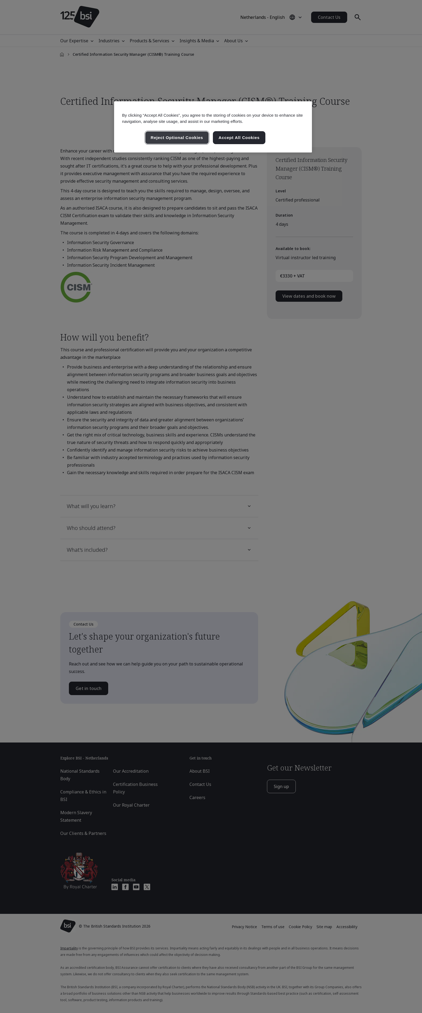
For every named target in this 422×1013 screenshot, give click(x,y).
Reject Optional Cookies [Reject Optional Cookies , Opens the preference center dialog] (177, 137)
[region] (213, 126)
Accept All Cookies (239, 137)
